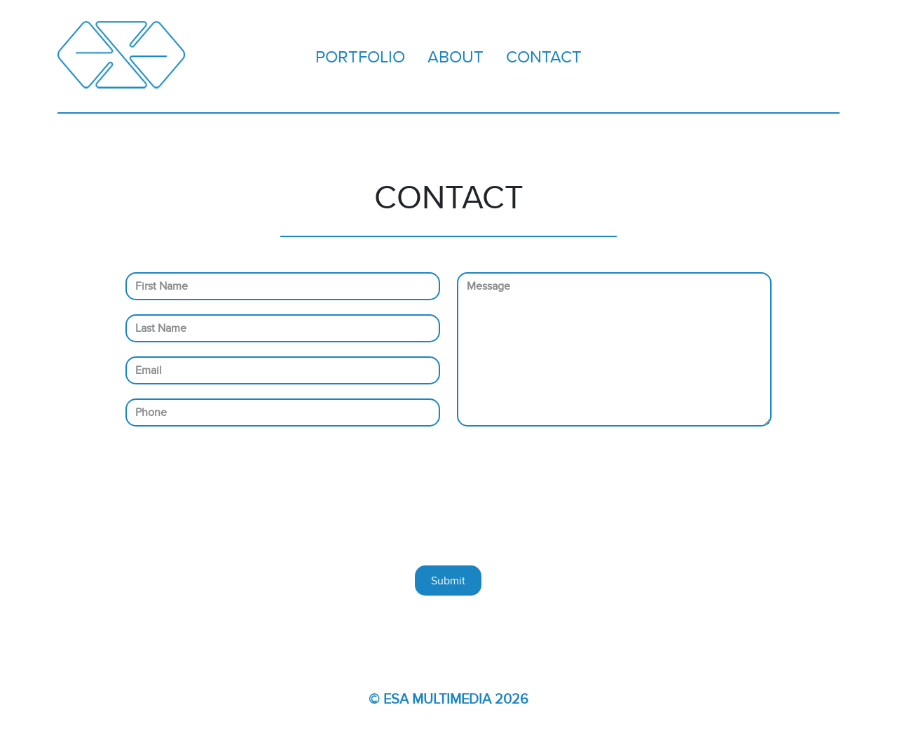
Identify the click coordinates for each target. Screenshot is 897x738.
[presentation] (452, 503)
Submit (448, 580)
